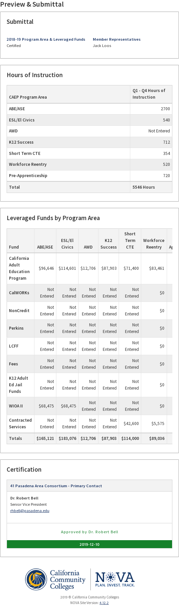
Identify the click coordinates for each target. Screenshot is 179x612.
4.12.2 (104, 602)
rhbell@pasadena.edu (29, 510)
